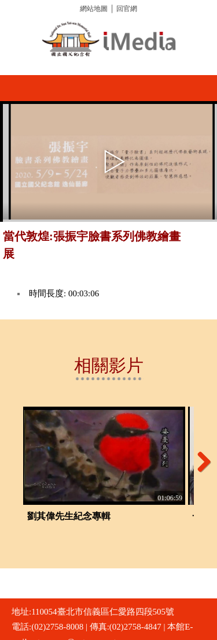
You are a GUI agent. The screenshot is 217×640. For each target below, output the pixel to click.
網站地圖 (94, 9)
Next (199, 461)
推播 (204, 241)
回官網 (126, 9)
